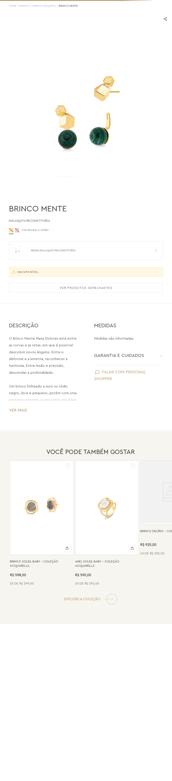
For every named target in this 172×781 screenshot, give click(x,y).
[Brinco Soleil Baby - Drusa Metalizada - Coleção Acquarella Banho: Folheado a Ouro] (41, 523)
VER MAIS (18, 410)
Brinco (24, 5)
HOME (13, 5)
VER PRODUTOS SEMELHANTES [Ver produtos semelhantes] (86, 288)
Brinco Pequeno (44, 5)
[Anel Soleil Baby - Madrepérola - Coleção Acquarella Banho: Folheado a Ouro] (106, 523)
